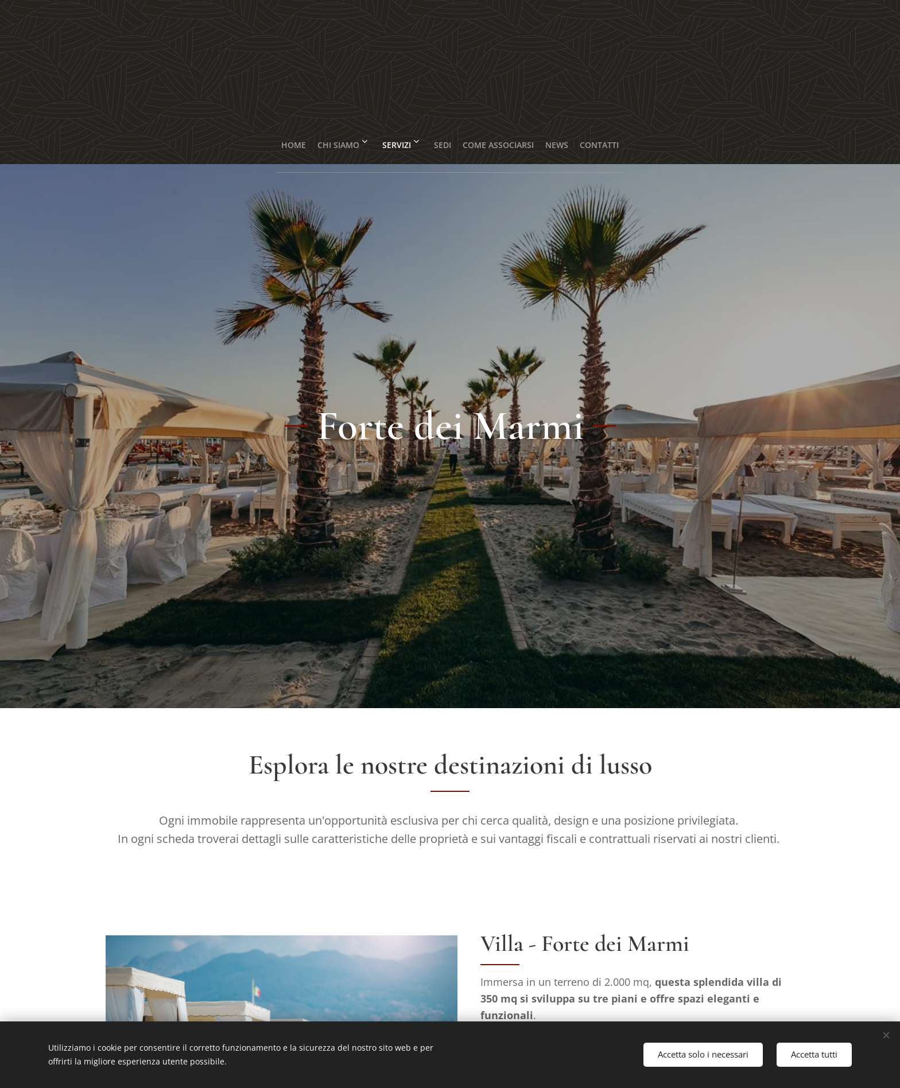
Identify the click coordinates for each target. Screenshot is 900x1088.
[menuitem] (266, 140)
